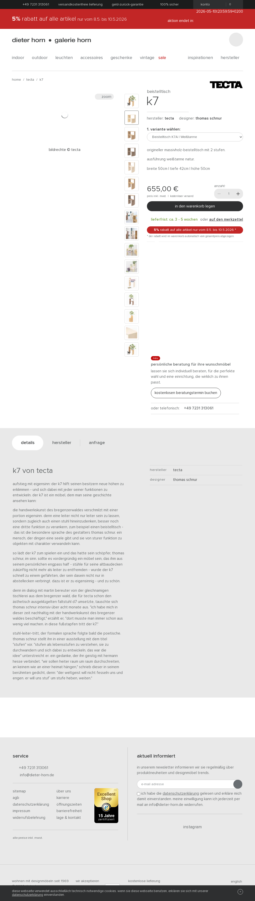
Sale (165, 58)
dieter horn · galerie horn (51, 40)
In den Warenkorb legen (195, 206)
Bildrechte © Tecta (64, 150)
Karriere (63, 798)
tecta (30, 79)
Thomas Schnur (208, 118)
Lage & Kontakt (69, 818)
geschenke (123, 58)
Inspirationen (202, 58)
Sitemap (19, 791)
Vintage (147, 58)
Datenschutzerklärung (31, 804)
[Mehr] (238, 194)
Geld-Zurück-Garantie (127, 4)
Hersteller (232, 58)
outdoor (41, 58)
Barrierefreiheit (69, 811)
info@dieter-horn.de (33, 775)
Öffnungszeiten (69, 804)
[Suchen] (236, 40)
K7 (41, 79)
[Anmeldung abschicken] (237, 784)
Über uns (64, 791)
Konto (204, 4)
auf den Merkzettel (226, 219)
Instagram (190, 827)
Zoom (104, 97)
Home (16, 79)
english (234, 881)
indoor (20, 58)
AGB (16, 798)
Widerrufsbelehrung (29, 818)
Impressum (21, 811)
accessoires (93, 58)
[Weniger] (219, 194)
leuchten (65, 58)
